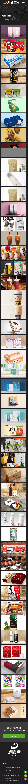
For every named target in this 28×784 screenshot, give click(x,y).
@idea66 (9, 778)
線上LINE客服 (14, 736)
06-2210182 (8, 770)
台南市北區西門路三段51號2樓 (13, 767)
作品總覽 (7, 19)
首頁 (2, 19)
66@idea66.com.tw (10, 773)
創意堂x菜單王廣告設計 (14, 781)
